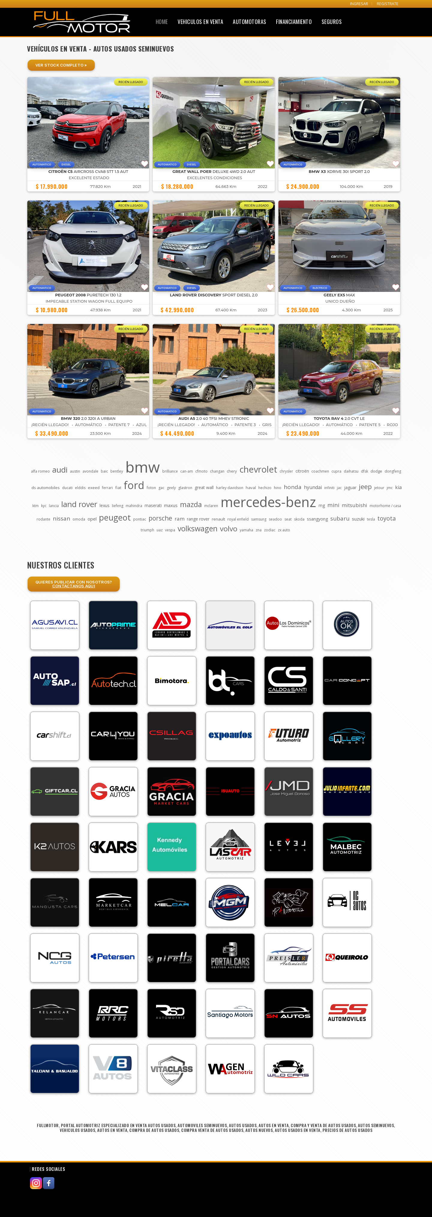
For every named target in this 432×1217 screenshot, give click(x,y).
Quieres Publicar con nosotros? (73, 584)
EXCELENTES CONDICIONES (214, 178)
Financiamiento (294, 21)
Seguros (332, 21)
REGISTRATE (387, 3)
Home (162, 21)
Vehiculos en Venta (200, 21)
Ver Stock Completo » (61, 65)
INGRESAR (359, 3)
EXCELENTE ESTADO (89, 178)
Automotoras (249, 21)
